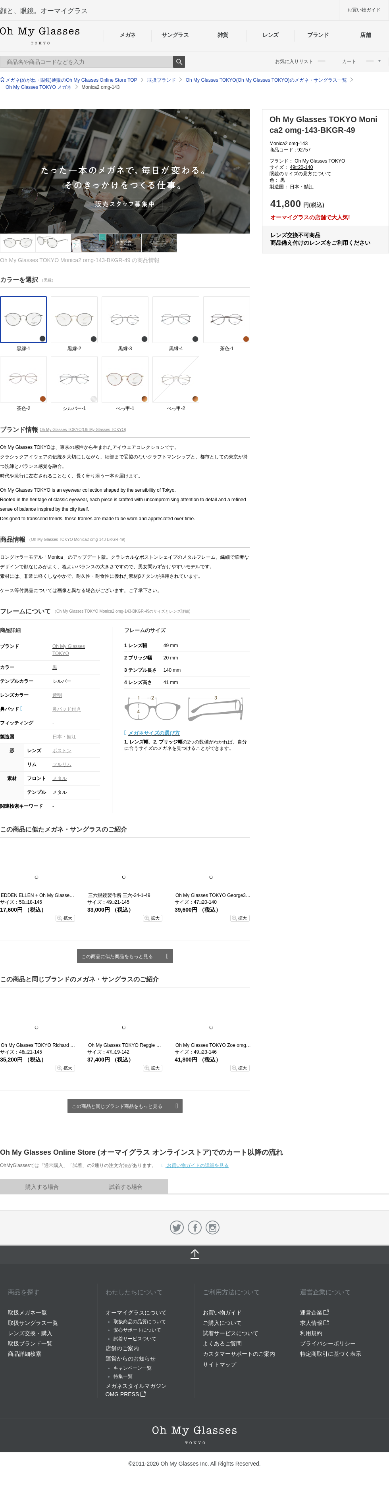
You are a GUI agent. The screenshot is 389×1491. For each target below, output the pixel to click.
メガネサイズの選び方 (154, 733)
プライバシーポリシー (328, 1343)
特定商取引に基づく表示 (330, 1354)
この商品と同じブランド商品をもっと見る (117, 1106)
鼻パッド (11, 709)
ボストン (61, 750)
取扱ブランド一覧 (30, 1343)
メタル (59, 778)
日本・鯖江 (64, 737)
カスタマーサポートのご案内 (239, 1354)
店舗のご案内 (122, 1348)
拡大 (68, 918)
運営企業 (314, 1312)
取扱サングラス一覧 (33, 1323)
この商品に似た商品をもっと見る (117, 956)
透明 (57, 695)
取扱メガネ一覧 (27, 1312)
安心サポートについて (137, 1330)
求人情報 (314, 1323)
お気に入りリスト (300, 61)
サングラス (175, 35)
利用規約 (311, 1333)
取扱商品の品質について (140, 1321)
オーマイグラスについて (136, 1312)
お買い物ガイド (364, 10)
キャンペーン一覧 (133, 1368)
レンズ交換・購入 (30, 1333)
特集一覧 (123, 1376)
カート (361, 61)
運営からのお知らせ (131, 1358)
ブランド (318, 35)
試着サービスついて (135, 1339)
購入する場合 (42, 1187)
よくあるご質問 (222, 1343)
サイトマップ (219, 1364)
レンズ (270, 35)
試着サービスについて (230, 1333)
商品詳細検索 (24, 1354)
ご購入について (222, 1323)
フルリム (61, 764)
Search (179, 62)
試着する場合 (126, 1187)
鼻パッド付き (66, 709)
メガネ (127, 35)
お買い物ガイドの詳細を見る (197, 1165)
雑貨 (223, 35)
